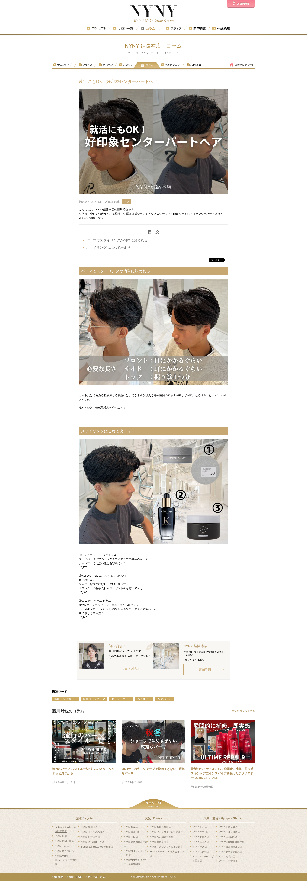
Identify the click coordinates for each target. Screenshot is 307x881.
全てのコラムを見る (243, 711)
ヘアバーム (164, 699)
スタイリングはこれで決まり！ (110, 247)
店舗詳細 (205, 669)
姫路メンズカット (65, 699)
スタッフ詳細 (130, 668)
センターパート (121, 699)
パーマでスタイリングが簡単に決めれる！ (118, 240)
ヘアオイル (144, 699)
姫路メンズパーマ (94, 699)
